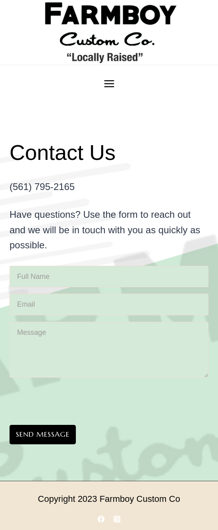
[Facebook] (101, 519)
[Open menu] (109, 83)
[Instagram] (116, 519)
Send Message (42, 434)
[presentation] (70, 399)
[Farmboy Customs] (109, 32)
